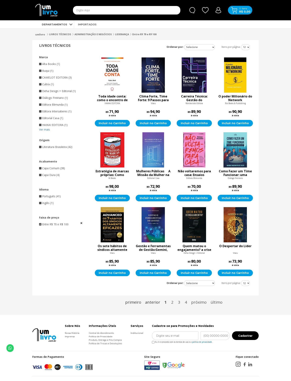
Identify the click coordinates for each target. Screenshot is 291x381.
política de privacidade (202, 342)
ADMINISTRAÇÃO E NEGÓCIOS (93, 34)
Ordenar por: (175, 47)
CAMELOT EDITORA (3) (55, 77)
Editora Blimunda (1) (53, 104)
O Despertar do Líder (235, 246)
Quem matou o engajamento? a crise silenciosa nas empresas (194, 248)
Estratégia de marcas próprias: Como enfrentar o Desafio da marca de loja (112, 173)
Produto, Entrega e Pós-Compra (105, 339)
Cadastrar (245, 335)
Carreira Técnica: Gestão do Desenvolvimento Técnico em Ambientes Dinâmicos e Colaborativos (194, 98)
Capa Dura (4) (49, 175)
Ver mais (44, 129)
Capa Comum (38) (52, 168)
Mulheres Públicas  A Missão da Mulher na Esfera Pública (153, 173)
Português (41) (50, 196)
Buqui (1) (46, 71)
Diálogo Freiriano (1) (53, 98)
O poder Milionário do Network (235, 98)
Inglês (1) (46, 203)
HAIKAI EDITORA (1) (53, 125)
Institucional (137, 332)
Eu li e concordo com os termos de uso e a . (182, 341)
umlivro (40, 34)
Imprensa (70, 336)
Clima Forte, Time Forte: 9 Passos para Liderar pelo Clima (153, 98)
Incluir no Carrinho (112, 123)
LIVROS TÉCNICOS (60, 34)
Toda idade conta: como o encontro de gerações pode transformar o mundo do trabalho (112, 98)
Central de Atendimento (101, 332)
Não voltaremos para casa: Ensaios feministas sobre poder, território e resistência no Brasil (194, 173)
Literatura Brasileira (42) (55, 147)
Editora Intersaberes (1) (55, 111)
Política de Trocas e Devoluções (105, 343)
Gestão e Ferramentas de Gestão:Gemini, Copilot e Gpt (153, 248)
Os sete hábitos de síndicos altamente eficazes (112, 248)
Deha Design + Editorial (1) (57, 91)
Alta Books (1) (49, 64)
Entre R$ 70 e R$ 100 (144, 34)
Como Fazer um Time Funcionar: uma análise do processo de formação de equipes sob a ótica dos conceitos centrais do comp (235, 173)
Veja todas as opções (81, 223)
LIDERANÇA (122, 34)
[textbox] (117, 10)
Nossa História (72, 332)
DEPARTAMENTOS (51, 24)
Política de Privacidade (100, 336)
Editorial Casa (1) (51, 118)
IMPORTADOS (87, 24)
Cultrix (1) (46, 84)
